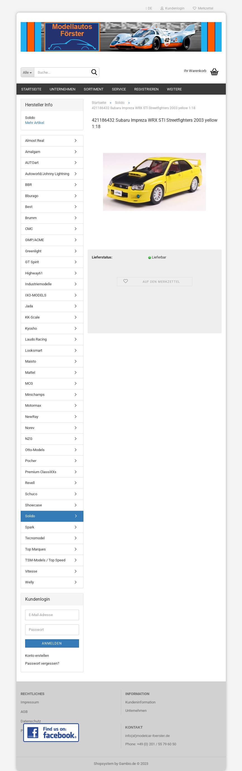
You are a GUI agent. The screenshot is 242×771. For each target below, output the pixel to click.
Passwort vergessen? (42, 663)
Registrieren (146, 89)
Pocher (30, 461)
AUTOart (32, 163)
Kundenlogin (172, 8)
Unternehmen (62, 89)
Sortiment (94, 89)
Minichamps (35, 394)
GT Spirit (32, 262)
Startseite (31, 89)
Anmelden (52, 643)
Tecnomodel (35, 538)
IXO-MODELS (35, 295)
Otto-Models (35, 450)
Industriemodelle (38, 284)
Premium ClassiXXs (40, 472)
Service (119, 89)
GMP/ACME (34, 240)
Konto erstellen (37, 655)
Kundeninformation (140, 702)
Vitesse (31, 571)
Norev (29, 428)
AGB (24, 712)
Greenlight (33, 251)
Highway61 (34, 273)
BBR (28, 185)
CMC (29, 229)
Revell (30, 483)
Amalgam (32, 152)
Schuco (31, 494)
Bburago (31, 196)
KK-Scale (32, 317)
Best (28, 207)
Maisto (30, 361)
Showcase (33, 505)
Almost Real (34, 140)
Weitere (174, 89)
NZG (28, 439)
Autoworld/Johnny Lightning (47, 174)
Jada (29, 306)
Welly (29, 582)
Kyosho (31, 328)
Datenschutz (31, 721)
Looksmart (33, 350)
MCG (29, 383)
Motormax (33, 405)
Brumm (31, 218)
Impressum (30, 702)
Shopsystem (104, 764)
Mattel (30, 372)
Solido (30, 516)
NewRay (31, 417)
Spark (29, 527)
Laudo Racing (36, 339)
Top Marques (35, 549)
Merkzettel (203, 8)
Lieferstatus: (102, 257)
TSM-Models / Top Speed (45, 560)
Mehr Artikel (34, 123)
